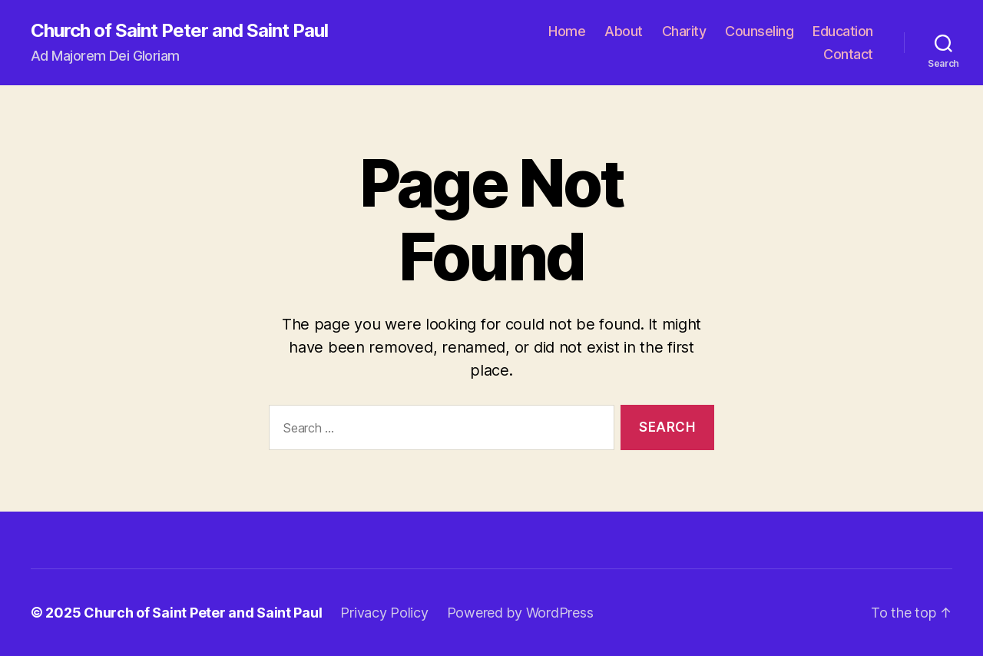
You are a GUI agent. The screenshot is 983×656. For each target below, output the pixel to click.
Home (566, 31)
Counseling (759, 31)
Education (843, 31)
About (623, 31)
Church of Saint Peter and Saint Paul (179, 31)
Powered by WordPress (520, 613)
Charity (684, 31)
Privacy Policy (384, 613)
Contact (848, 54)
